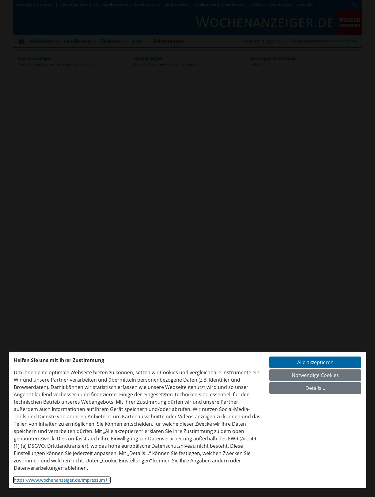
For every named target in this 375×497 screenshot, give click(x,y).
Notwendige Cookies (315, 375)
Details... (315, 388)
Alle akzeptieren (315, 362)
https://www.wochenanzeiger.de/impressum (59, 480)
